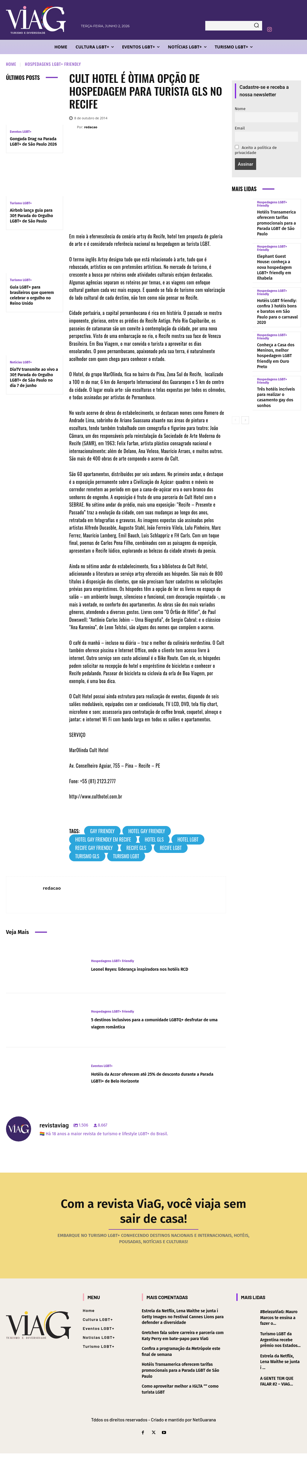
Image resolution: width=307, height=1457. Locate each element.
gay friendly (102, 831)
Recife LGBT (171, 847)
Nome (240, 108)
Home (11, 64)
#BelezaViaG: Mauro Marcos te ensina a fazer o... (278, 1321)
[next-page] (245, 378)
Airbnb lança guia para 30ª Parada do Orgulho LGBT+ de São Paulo (31, 216)
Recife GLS (136, 847)
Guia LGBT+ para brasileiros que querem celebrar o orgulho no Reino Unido (32, 295)
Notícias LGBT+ (21, 362)
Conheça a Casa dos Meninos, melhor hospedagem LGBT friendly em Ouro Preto (275, 326)
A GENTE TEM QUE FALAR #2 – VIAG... (276, 1385)
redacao (90, 127)
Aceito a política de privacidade (256, 150)
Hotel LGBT (187, 839)
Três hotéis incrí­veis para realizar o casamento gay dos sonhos (277, 359)
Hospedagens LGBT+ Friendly (53, 64)
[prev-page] (235, 378)
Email (240, 128)
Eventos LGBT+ (20, 131)
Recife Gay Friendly (94, 847)
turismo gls (87, 856)
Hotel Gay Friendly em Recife (103, 839)
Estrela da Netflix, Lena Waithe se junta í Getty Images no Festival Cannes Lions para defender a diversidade (183, 1320)
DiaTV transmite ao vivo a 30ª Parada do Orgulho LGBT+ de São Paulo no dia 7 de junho (34, 377)
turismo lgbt (126, 856)
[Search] (256, 26)
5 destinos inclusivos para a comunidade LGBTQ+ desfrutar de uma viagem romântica (150, 1023)
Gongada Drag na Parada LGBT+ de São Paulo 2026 (33, 141)
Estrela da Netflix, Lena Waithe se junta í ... (280, 1365)
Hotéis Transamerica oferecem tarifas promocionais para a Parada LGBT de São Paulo (278, 219)
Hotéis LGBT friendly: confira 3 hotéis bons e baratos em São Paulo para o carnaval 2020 (275, 290)
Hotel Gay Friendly (146, 831)
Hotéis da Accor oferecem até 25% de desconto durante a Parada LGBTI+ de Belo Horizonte (148, 1077)
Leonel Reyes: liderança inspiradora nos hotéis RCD (153, 969)
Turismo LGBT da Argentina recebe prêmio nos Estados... (280, 1343)
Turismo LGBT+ (21, 203)
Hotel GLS (154, 839)
